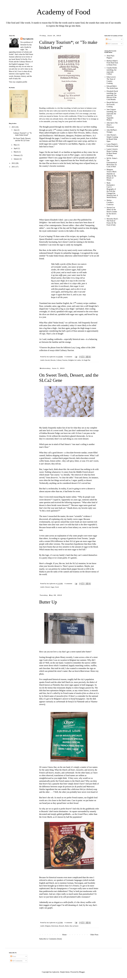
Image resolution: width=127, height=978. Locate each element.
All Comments (112, 44)
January (16, 159)
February (17, 155)
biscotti (47, 360)
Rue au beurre (74, 926)
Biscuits (53, 360)
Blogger (82, 972)
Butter (67, 926)
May (15, 145)
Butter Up (48, 602)
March (16, 152)
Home (64, 935)
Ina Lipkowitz (28, 39)
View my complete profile (18, 82)
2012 (14, 163)
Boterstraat (54, 926)
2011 (14, 167)
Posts (108, 39)
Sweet (57, 587)
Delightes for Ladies (74, 360)
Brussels (61, 926)
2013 (14, 127)
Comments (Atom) (55, 939)
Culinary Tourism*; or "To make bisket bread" (22, 134)
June (15, 130)
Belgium (47, 926)
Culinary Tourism (61, 360)
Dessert (47, 587)
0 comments (68, 357)
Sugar (52, 587)
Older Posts (94, 935)
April (16, 148)
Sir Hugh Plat (86, 360)
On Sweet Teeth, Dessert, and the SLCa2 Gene (22, 139)
